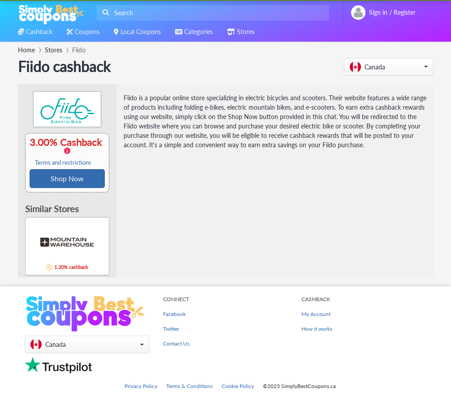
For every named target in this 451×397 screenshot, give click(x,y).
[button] (389, 67)
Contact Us (176, 343)
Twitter (171, 328)
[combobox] (211, 12)
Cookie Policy (238, 386)
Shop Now (67, 178)
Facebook (174, 314)
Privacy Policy (141, 386)
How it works (316, 328)
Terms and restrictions (63, 163)
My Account (316, 314)
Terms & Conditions (189, 386)
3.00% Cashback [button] (67, 151)
